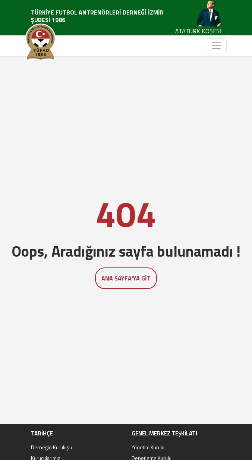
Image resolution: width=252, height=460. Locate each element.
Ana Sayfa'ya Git (126, 278)
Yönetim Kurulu (148, 447)
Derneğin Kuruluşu (51, 447)
